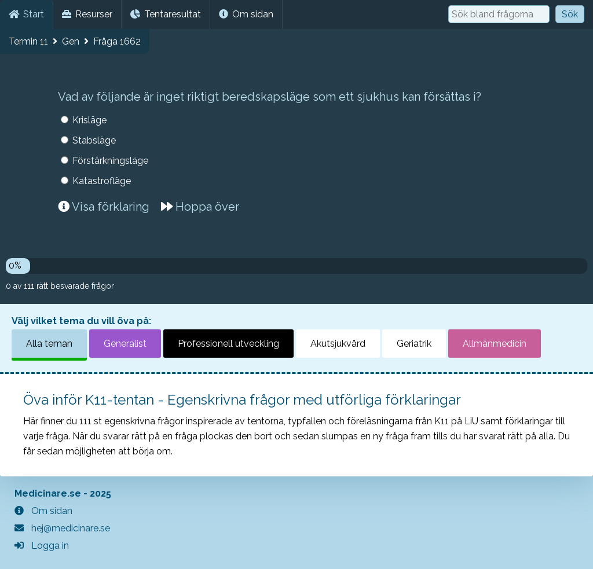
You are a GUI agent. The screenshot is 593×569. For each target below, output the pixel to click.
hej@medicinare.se (62, 528)
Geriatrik (414, 343)
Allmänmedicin (494, 343)
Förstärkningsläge (110, 160)
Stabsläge (94, 140)
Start (26, 14)
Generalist (125, 343)
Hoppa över (200, 207)
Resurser (87, 14)
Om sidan (246, 14)
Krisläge (89, 120)
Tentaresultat (165, 14)
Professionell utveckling (228, 343)
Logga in (41, 545)
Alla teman (49, 343)
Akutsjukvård (337, 343)
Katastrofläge (101, 180)
